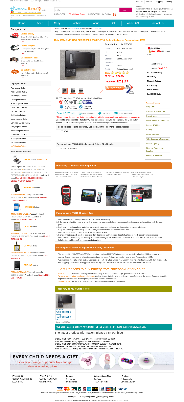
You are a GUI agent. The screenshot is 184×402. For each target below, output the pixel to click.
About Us (77, 397)
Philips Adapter (126, 379)
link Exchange (71, 382)
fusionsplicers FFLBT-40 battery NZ (76, 120)
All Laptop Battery (154, 73)
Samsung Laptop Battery (20, 123)
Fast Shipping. (156, 48)
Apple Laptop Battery (19, 92)
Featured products (101, 382)
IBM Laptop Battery (18, 115)
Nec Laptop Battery (18, 142)
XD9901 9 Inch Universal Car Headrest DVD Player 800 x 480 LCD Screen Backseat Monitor (91, 174)
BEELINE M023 (17, 275)
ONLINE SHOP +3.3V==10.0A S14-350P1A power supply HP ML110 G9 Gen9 (85, 339)
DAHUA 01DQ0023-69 (19, 236)
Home (21, 23)
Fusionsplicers (64, 28)
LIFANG (27, 246)
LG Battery (151, 77)
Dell (113, 23)
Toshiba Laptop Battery (20, 131)
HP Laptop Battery (18, 111)
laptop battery (86, 393)
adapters (155, 11)
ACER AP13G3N (45, 382)
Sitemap (169, 2)
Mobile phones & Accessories (157, 121)
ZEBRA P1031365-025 (32, 172)
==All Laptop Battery (19, 146)
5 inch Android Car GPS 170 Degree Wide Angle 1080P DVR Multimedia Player (142, 174)
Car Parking (106, 14)
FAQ (106, 397)
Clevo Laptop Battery (19, 107)
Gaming (149, 130)
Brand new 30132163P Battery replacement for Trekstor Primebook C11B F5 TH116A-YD (89, 349)
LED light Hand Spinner (77, 14)
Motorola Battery (154, 81)
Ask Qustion (157, 64)
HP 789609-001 (18, 376)
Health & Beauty (152, 134)
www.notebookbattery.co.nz (82, 400)
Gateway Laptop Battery (20, 135)
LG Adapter (125, 376)
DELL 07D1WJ (17, 382)
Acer (40, 23)
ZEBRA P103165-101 (30, 175)
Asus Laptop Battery (18, 96)
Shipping (159, 2)
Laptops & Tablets (153, 125)
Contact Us (70, 379)
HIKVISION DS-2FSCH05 (21, 217)
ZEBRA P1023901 (30, 169)
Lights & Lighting (152, 144)
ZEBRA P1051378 (32, 167)
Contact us (157, 23)
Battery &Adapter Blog (102, 376)
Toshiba (77, 23)
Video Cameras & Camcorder (157, 139)
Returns (149, 2)
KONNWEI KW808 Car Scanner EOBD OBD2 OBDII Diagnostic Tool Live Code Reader (66, 174)
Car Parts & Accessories (155, 111)
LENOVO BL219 (45, 376)
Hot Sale (139, 2)
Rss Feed (97, 379)
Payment (69, 376)
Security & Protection (154, 156)
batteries (146, 11)
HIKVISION (29, 187)
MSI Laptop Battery (18, 138)
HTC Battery (152, 85)
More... (23, 42)
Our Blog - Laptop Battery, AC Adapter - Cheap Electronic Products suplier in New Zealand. (101, 327)
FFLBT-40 (64, 131)
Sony (57, 23)
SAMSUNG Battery (154, 94)
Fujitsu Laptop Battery (19, 104)
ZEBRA (27, 159)
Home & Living (151, 116)
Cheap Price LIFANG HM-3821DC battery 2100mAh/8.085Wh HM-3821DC (83, 346)
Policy (100, 397)
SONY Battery (152, 90)
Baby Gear (150, 107)
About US (133, 23)
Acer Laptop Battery (18, 88)
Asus (96, 23)
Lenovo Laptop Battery (19, 119)
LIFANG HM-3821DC (19, 256)
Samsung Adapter (128, 382)
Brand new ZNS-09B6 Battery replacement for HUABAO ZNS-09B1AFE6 (82, 342)
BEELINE (28, 265)
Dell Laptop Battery (18, 100)
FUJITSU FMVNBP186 (48, 379)
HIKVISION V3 (16, 197)
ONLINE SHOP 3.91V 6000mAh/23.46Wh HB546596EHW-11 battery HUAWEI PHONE (88, 344)
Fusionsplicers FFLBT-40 (90, 28)
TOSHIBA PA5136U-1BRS (22, 379)
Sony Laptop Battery (19, 127)
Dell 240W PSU (93, 14)
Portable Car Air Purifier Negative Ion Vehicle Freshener (117, 173)
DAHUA (27, 226)
